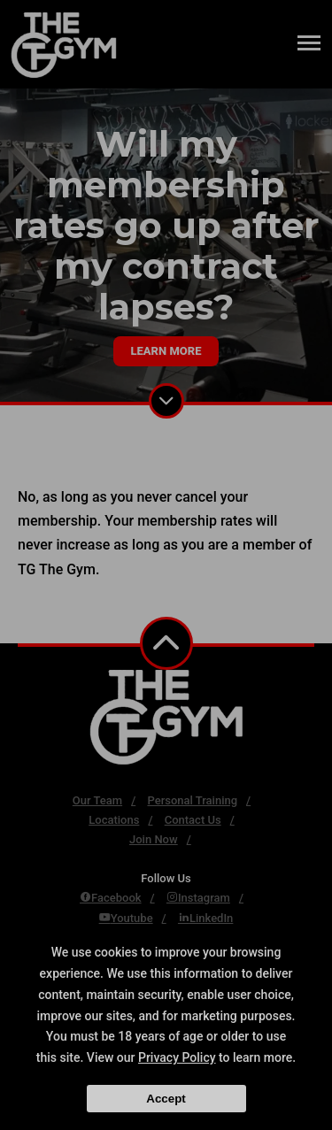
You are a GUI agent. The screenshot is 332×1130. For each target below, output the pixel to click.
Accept (165, 1098)
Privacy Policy (177, 1057)
